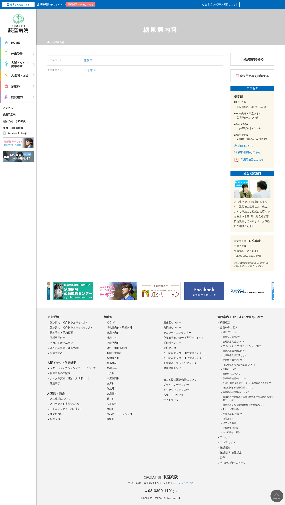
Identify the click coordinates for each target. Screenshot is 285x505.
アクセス (8, 107)
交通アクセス (185, 482)
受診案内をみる (253, 59)
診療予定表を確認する (254, 76)
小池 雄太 (89, 70)
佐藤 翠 (88, 60)
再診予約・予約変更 (14, 121)
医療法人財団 (160, 477)
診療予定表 (9, 114)
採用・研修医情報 (13, 128)
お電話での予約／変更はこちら (220, 4)
